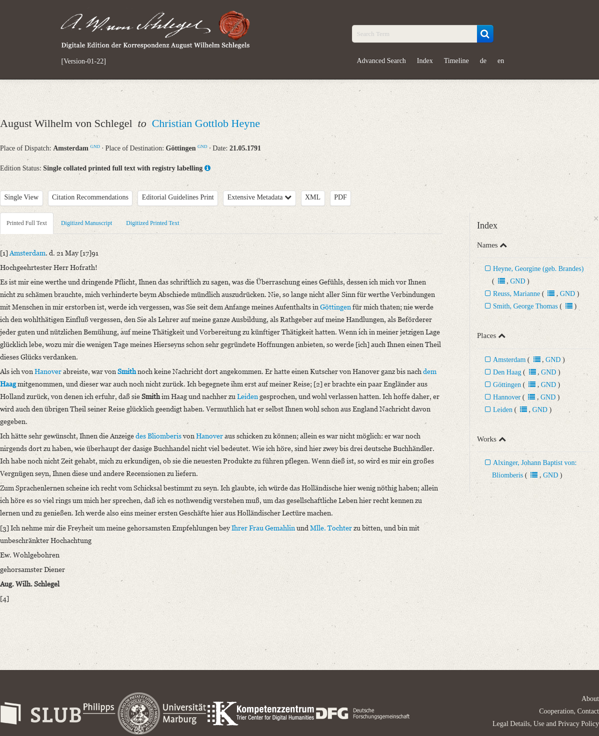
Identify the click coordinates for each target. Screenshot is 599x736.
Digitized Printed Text (152, 223)
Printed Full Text (26, 223)
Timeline (456, 60)
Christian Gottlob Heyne (206, 123)
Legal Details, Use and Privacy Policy (545, 724)
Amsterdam (509, 360)
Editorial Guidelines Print (178, 197)
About (590, 698)
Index (425, 60)
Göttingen (507, 384)
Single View (21, 197)
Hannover (506, 397)
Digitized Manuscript (86, 223)
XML (312, 197)
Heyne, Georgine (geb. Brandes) (538, 268)
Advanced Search (381, 60)
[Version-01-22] (84, 61)
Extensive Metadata (260, 197)
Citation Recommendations (90, 197)
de (483, 60)
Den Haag (508, 372)
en (501, 60)
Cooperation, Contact (569, 711)
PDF (340, 197)
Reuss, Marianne (516, 294)
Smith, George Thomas (525, 306)
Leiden (502, 410)
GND (95, 146)
